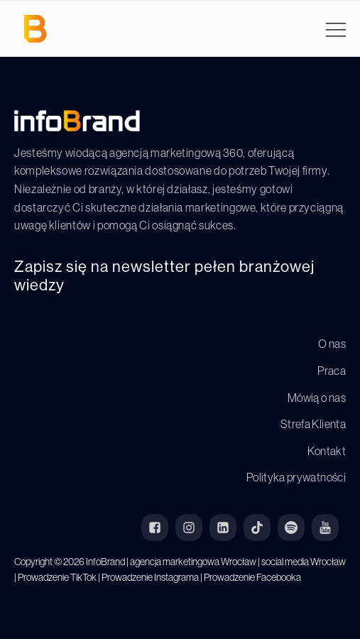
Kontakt (326, 450)
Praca (331, 370)
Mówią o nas (317, 397)
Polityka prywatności (296, 477)
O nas (332, 343)
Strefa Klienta (313, 423)
